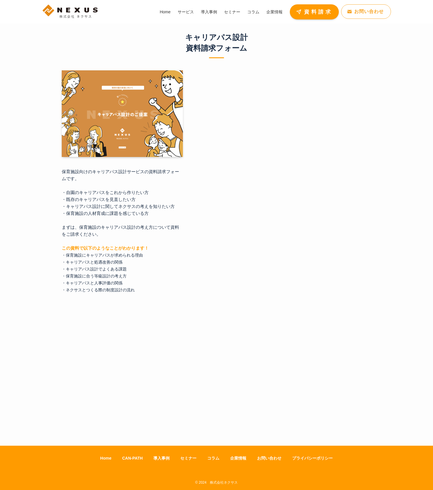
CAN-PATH (132, 458)
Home (106, 458)
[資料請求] (280, 244)
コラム (213, 458)
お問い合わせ (269, 458)
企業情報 (238, 458)
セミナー (188, 458)
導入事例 (161, 458)
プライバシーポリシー (312, 458)
